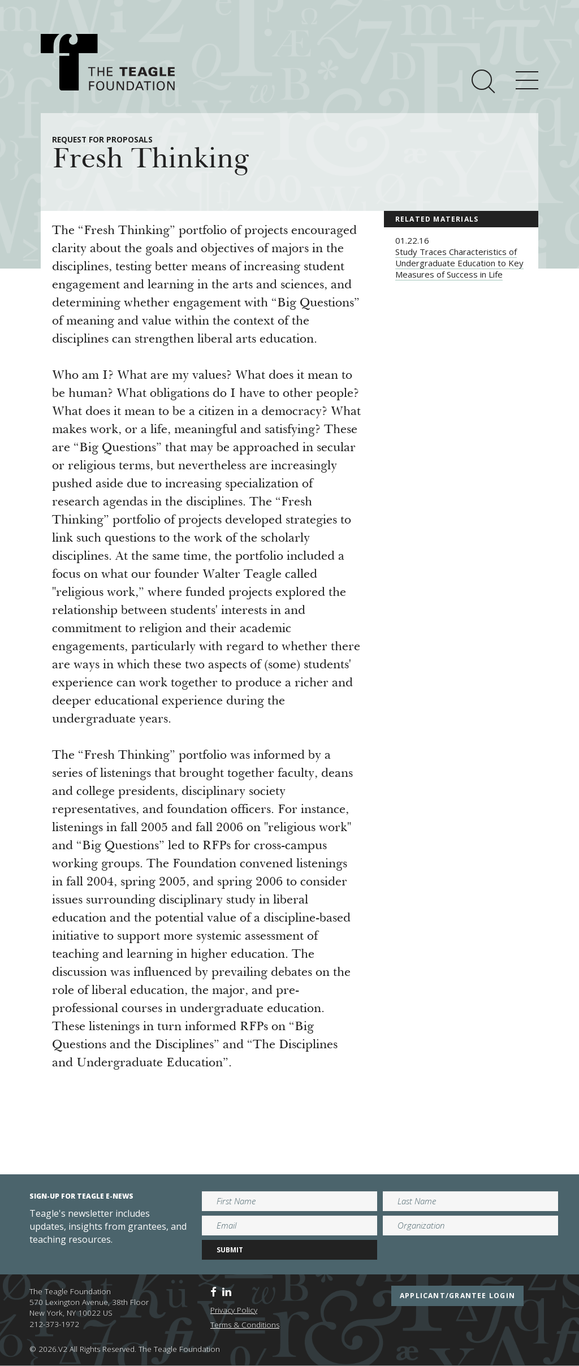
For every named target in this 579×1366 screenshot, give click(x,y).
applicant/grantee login (457, 1295)
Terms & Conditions (244, 1325)
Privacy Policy (233, 1310)
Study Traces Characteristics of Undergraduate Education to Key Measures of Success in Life (459, 263)
